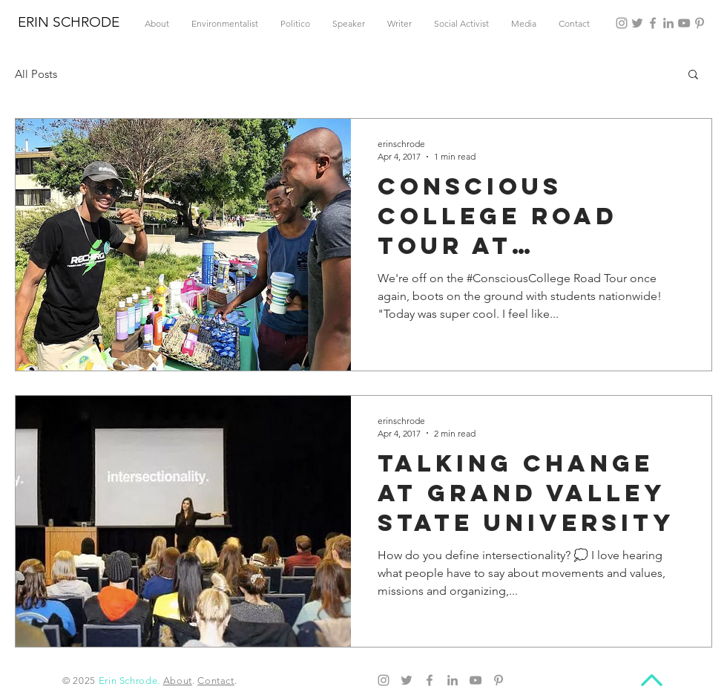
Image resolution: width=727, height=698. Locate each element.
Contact (215, 680)
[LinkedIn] (668, 23)
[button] (693, 75)
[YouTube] (684, 23)
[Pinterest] (699, 23)
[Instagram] (621, 23)
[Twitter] (637, 23)
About (177, 680)
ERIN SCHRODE (68, 21)
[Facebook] (652, 23)
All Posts (36, 74)
